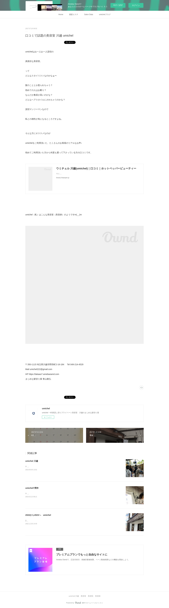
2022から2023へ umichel (38, 515)
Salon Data (88, 14)
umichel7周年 (32, 488)
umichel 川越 (31, 461)
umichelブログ (105, 14)
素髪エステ (73, 14)
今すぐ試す (118, 5)
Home (60, 14)
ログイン (136, 5)
